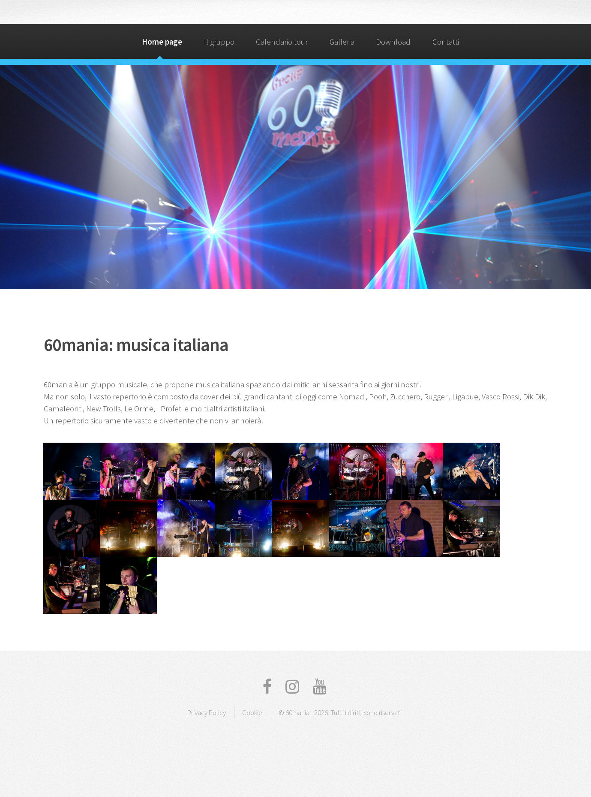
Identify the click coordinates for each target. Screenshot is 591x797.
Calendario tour (282, 42)
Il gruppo (219, 42)
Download (393, 42)
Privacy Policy (206, 712)
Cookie (252, 712)
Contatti (445, 42)
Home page (162, 42)
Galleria (342, 42)
